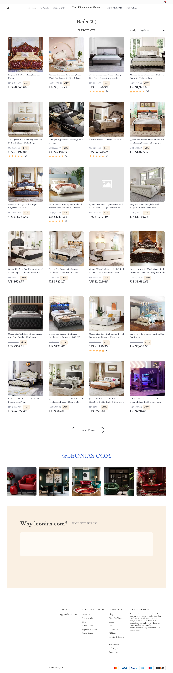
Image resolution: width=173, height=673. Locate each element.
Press (111, 626)
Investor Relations (116, 637)
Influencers (113, 630)
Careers (112, 622)
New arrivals (114, 8)
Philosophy (113, 649)
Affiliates (112, 633)
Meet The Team (115, 618)
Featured (132, 8)
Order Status (87, 633)
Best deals (59, 8)
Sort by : (133, 30)
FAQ (84, 622)
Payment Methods (89, 630)
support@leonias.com (68, 614)
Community (114, 652)
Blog (111, 614)
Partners (112, 641)
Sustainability (114, 645)
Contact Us (87, 614)
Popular (44, 8)
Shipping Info (87, 618)
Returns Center (88, 626)
